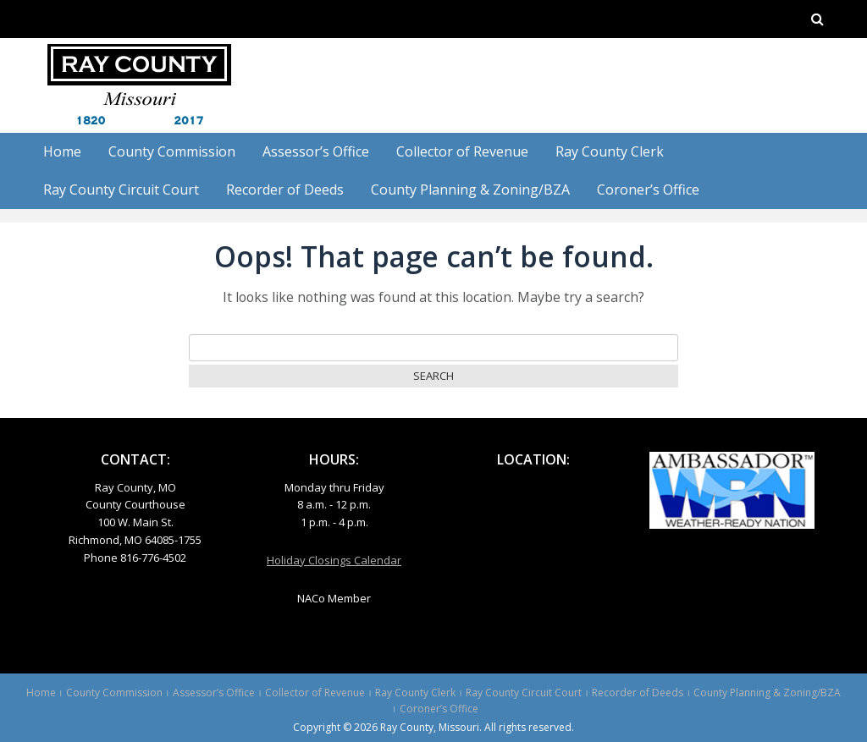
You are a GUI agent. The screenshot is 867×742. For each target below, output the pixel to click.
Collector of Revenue (462, 151)
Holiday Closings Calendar (334, 560)
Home (62, 151)
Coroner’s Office (648, 189)
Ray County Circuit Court (121, 189)
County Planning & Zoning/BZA (470, 189)
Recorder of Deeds (285, 189)
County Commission (171, 151)
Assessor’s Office (315, 151)
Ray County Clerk (609, 151)
